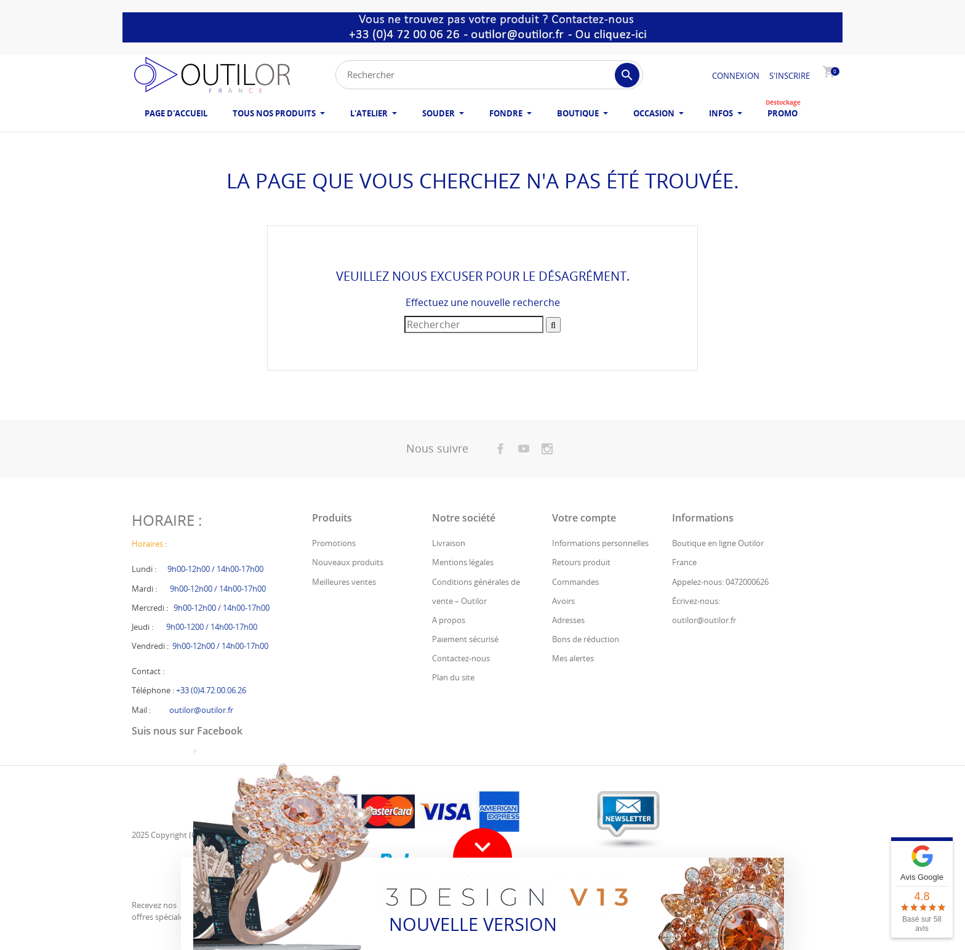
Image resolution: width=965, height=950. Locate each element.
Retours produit (581, 562)
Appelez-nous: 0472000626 (720, 581)
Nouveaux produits (347, 562)
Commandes (575, 581)
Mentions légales (463, 562)
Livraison (448, 543)
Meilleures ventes (344, 581)
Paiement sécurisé (465, 639)
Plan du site (453, 677)
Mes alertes (573, 658)
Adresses (568, 620)
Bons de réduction (585, 639)
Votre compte (584, 518)
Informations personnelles (600, 543)
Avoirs (563, 600)
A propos (448, 620)
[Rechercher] (489, 74)
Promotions (334, 543)
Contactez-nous (461, 658)
